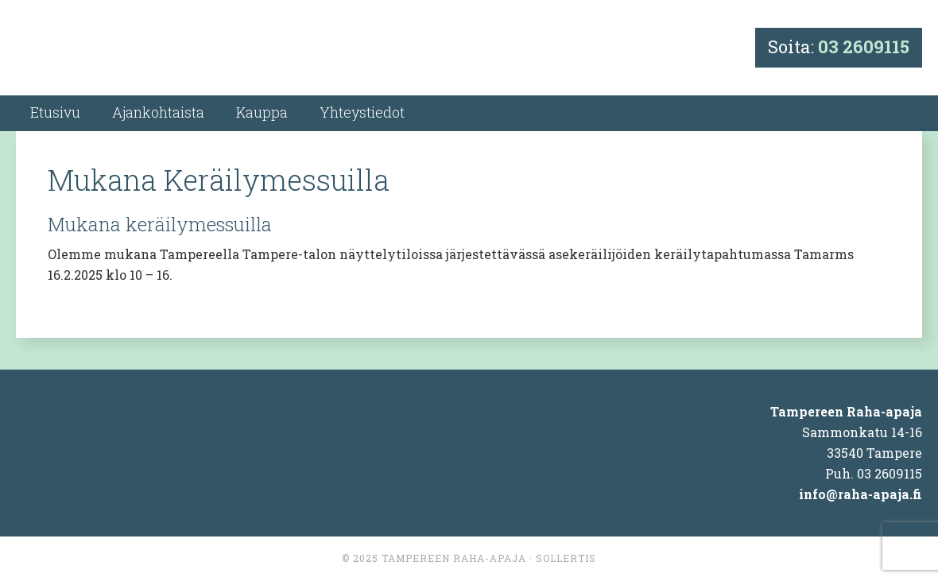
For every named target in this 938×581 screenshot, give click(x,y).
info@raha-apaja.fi (860, 494)
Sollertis (566, 558)
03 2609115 (863, 46)
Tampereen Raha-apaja (454, 558)
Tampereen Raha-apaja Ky (160, 50)
